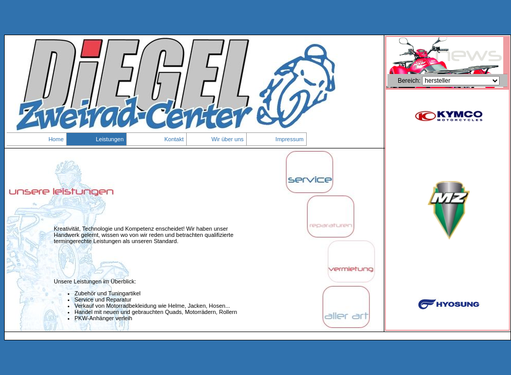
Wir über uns (228, 139)
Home (56, 139)
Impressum (290, 139)
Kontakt (174, 139)
